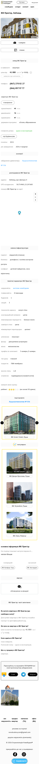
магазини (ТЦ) (24, 720)
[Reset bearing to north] (35, 200)
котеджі (17, 7)
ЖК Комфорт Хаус (8, 568)
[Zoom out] (35, 197)
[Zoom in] (35, 194)
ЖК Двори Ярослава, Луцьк (19, 476)
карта (32, 7)
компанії (25, 7)
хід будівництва (9, 136)
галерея (19, 42)
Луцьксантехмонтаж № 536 (19, 402)
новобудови (9, 7)
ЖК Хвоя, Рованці (19, 536)
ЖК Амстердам (32, 568)
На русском (35, 2)
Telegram (33, 674)
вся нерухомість (6, 720)
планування (7, 102)
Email (13, 674)
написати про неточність (12, 76)
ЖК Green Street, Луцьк (19, 437)
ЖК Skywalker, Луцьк (19, 506)
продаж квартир (15, 720)
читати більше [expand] (6, 554)
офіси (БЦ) (34, 720)
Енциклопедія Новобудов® (22, 742)
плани (19, 50)
